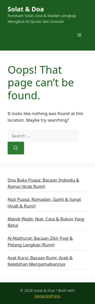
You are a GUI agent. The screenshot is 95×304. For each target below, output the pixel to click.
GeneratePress (47, 295)
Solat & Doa (26, 9)
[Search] (16, 148)
